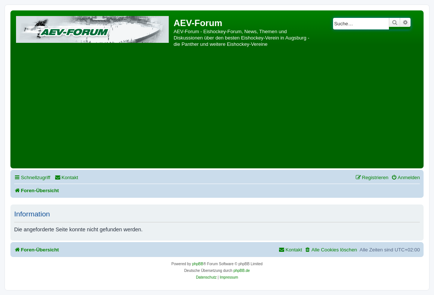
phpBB (197, 264)
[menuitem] (66, 177)
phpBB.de (242, 271)
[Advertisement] (217, 110)
